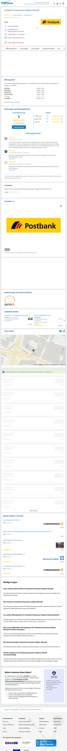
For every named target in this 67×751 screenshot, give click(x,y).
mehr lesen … (13, 159)
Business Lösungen (25, 731)
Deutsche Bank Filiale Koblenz (13, 554)
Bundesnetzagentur (10, 678)
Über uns (5, 721)
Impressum (56, 721)
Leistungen (24, 48)
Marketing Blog (44, 721)
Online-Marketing (24, 728)
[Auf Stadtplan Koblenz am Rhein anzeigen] (64, 331)
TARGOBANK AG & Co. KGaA (12, 540)
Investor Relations (8, 724)
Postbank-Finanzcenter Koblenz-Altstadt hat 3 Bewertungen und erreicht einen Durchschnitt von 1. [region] (32, 647)
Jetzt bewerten (19, 127)
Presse (5, 731)
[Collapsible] (62, 588)
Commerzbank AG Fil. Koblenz (13, 566)
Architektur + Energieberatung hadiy (16, 315)
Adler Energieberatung (41, 315)
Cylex (18, 152)
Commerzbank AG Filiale (11, 520)
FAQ (40, 731)
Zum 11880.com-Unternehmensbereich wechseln (36, 4)
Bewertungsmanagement (26, 724)
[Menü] (64, 3)
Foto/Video (35, 48)
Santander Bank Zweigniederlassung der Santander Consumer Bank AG (26, 531)
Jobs (4, 728)
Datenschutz (57, 724)
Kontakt (41, 728)
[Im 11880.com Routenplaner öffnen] (60, 330)
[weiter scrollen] (64, 48)
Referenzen (42, 724)
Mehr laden (33, 510)
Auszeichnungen (49, 48)
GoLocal (19, 164)
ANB (54, 731)
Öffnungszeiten (11, 48)
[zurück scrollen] (2, 48)
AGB (54, 728)
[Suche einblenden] (55, 3)
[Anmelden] (58, 3)
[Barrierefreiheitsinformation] (61, 3)
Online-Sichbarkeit (24, 721)
